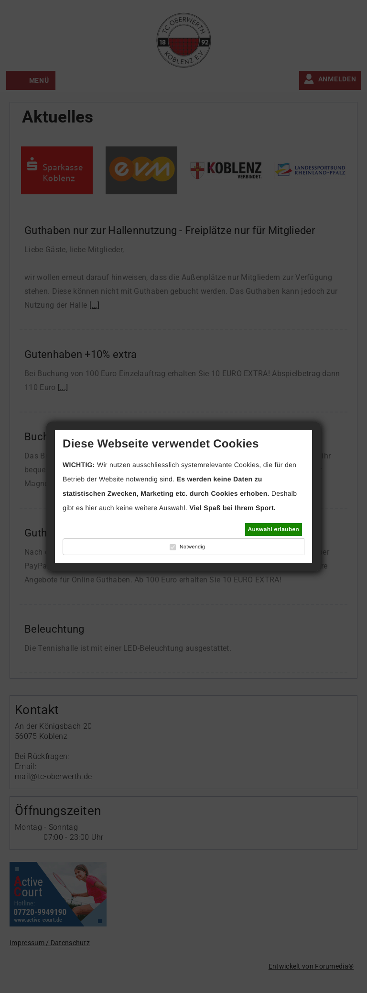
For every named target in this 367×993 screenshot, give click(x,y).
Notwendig (192, 547)
